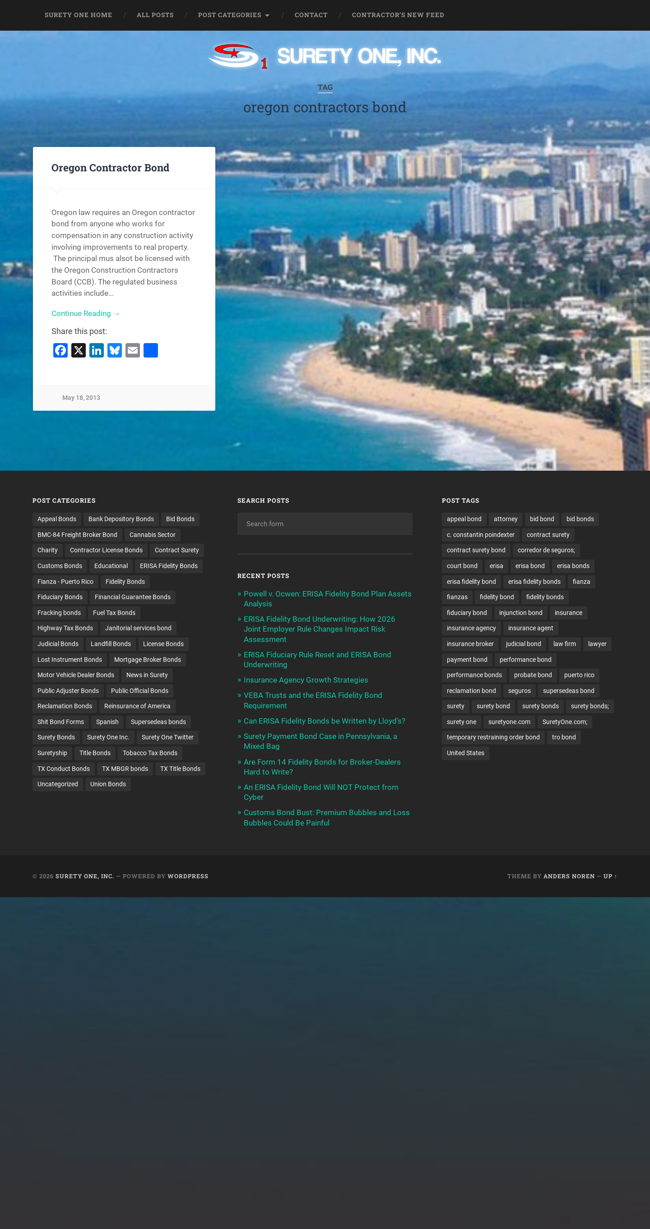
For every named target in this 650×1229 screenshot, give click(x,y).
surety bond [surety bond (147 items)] (493, 706)
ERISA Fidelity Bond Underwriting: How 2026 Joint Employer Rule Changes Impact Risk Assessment (319, 628)
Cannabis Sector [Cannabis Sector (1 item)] (153, 534)
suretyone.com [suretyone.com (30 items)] (509, 722)
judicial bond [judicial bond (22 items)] (523, 644)
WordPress (188, 876)
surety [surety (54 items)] (455, 706)
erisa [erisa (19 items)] (496, 565)
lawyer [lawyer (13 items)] (597, 644)
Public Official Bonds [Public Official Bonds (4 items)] (139, 691)
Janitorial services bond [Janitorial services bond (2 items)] (138, 628)
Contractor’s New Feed (398, 15)
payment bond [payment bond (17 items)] (467, 659)
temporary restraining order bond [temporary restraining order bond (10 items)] (493, 738)
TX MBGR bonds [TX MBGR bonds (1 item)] (125, 769)
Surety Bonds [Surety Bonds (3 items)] (56, 738)
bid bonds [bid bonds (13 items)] (580, 519)
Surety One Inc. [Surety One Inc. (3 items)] (108, 738)
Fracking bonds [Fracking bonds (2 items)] (59, 612)
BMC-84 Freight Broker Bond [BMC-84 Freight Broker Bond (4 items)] (77, 534)
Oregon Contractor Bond (110, 167)
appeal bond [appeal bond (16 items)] (464, 519)
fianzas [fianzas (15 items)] (457, 597)
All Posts (155, 15)
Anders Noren (569, 876)
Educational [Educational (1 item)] (111, 565)
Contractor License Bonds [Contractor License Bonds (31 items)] (106, 550)
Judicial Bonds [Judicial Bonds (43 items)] (58, 644)
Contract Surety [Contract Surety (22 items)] (177, 550)
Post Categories (229, 15)
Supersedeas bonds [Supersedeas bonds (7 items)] (158, 722)
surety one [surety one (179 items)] (461, 722)
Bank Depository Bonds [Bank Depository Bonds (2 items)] (121, 519)
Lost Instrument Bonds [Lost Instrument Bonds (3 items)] (69, 659)
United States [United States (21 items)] (465, 753)
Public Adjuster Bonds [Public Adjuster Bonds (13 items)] (68, 691)
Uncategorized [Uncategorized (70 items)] (57, 785)
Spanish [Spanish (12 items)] (107, 722)
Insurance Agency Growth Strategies (306, 679)
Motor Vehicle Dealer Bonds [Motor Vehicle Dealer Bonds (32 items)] (75, 675)
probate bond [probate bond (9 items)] (533, 675)
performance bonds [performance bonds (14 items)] (474, 675)
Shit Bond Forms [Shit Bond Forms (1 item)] (60, 722)
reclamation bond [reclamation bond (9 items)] (471, 691)
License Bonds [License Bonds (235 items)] (163, 644)
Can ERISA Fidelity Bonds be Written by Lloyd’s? (324, 720)
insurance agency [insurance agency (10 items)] (471, 628)
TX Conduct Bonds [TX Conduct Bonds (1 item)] (63, 769)
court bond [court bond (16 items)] (462, 565)
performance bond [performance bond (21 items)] (526, 659)
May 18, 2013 (81, 398)
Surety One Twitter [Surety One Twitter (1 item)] (168, 738)
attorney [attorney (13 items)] (506, 519)
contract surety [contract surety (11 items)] (548, 534)
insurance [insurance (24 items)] (568, 612)
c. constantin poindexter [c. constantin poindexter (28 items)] (481, 534)
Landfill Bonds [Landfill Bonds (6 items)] (111, 644)
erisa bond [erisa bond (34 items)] (530, 565)
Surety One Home (78, 15)
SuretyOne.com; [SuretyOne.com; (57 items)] (565, 722)
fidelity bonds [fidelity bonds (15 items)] (545, 597)
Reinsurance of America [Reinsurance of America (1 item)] (137, 706)
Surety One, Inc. (85, 876)
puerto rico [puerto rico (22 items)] (579, 675)
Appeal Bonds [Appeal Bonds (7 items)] (56, 519)
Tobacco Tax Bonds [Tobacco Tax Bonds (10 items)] (150, 753)
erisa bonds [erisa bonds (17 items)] (573, 565)
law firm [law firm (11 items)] (564, 644)
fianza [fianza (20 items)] (581, 581)
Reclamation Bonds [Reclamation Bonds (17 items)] (64, 706)
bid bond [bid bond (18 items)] (542, 519)
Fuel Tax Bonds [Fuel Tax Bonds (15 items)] (114, 612)
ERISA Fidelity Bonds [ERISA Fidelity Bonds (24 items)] (169, 565)
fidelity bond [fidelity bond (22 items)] (497, 597)
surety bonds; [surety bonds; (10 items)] (590, 706)
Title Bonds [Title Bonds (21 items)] (95, 753)
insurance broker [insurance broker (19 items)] (470, 644)
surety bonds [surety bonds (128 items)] (540, 706)
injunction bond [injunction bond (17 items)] (521, 612)
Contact (311, 15)
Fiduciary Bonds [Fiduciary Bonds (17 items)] (60, 597)
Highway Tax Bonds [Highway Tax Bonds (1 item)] (65, 628)
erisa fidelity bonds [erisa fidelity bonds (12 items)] (534, 581)
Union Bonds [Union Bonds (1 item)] (108, 785)
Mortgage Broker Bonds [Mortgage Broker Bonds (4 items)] (147, 659)
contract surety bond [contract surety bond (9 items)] (476, 550)
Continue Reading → (86, 313)
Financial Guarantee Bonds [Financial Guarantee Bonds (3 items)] (133, 597)
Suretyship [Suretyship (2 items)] (52, 753)
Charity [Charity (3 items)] (47, 550)
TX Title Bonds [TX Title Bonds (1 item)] (180, 769)
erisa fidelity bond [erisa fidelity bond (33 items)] (471, 581)
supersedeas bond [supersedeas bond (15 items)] (568, 691)
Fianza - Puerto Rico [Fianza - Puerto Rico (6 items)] (65, 581)
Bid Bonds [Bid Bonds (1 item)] (180, 519)
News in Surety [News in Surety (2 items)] (147, 675)
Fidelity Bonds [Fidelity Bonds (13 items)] (125, 581)
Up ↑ (611, 876)
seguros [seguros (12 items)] (519, 691)
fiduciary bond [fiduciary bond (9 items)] (467, 612)
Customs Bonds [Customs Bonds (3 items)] (59, 565)
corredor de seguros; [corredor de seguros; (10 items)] (546, 550)
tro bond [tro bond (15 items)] (564, 738)
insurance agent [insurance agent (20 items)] (530, 628)
